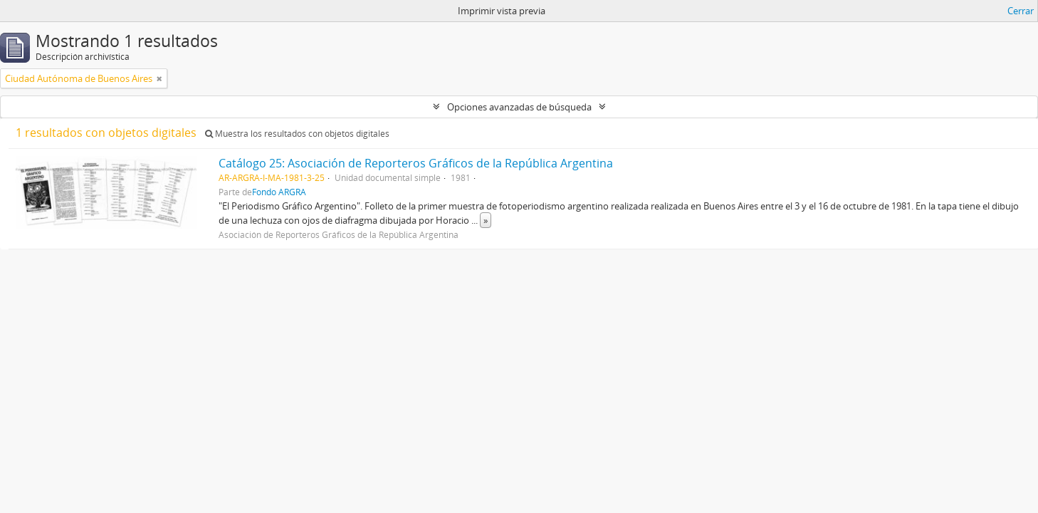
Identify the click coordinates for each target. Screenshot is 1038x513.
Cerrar (1020, 10)
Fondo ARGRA (279, 191)
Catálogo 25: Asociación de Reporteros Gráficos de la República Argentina (416, 163)
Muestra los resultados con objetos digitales (297, 134)
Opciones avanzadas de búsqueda (519, 106)
